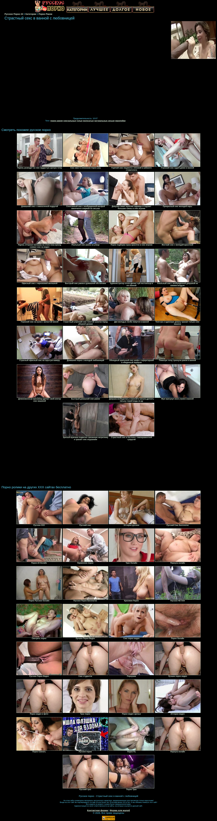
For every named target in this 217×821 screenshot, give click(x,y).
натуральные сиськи (104, 121)
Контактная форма (97, 810)
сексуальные (69, 121)
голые (79, 121)
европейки (120, 121)
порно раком (56, 121)
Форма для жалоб (120, 810)
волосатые (88, 121)
